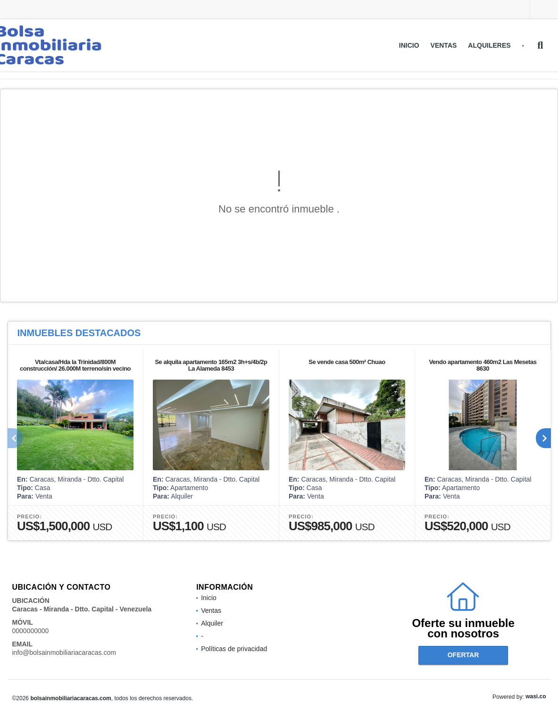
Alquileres (489, 45)
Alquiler (212, 623)
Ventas (444, 45)
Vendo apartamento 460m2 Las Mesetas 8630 (482, 365)
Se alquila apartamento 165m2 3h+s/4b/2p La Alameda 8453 (211, 365)
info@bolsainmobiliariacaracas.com (64, 652)
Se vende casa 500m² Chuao (346, 361)
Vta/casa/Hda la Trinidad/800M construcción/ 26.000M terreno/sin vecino (74, 365)
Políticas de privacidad (234, 649)
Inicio (409, 45)
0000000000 (30, 631)
